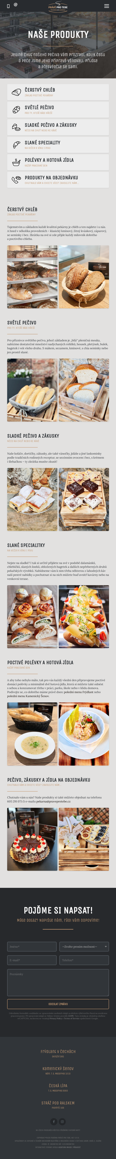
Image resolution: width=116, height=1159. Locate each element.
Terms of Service (72, 1018)
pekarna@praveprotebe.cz (53, 801)
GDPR (71, 1016)
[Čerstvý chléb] (58, 92)
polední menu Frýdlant (78, 692)
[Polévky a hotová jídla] (58, 162)
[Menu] (106, 6)
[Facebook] (53, 1121)
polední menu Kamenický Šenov (28, 696)
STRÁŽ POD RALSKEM (58, 1103)
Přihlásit (77, 1147)
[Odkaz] (8, 6)
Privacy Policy (56, 1018)
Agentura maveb (65, 1147)
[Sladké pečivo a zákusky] (58, 127)
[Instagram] (62, 1121)
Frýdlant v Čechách (58, 1051)
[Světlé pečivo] (58, 110)
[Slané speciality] (58, 145)
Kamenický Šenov (58, 1068)
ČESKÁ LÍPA (58, 1085)
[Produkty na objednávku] (58, 180)
